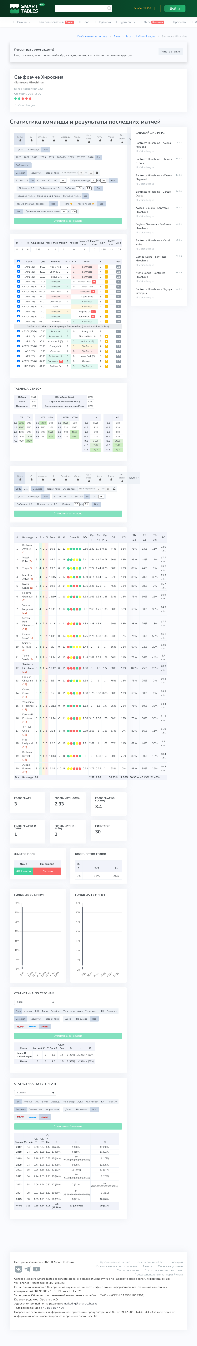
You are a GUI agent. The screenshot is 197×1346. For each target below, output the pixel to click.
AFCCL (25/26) (29, 286)
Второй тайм (52, 172)
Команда (27, 537)
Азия (117, 36)
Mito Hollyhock (27, 741)
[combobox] (83, 8)
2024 (51, 157)
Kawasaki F (55, 341)
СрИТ (98, 537)
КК (102, 1011)
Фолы (78, 138)
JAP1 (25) (30, 336)
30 (38, 180)
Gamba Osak (87, 281)
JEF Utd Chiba (26, 729)
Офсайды (65, 138)
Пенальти (112, 1011)
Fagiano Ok (87, 311)
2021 (26, 157)
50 (49, 180)
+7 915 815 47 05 (52, 1308)
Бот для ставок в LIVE (150, 1262)
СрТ (91, 537)
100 (55, 180)
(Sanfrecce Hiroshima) (29, 82)
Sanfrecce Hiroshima (28, 666)
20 (32, 180)
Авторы (148, 1266)
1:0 (118, 286)
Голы (20, 138)
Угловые (42, 138)
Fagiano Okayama (27, 678)
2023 (43, 157)
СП (124, 537)
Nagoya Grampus (27, 594)
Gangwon (87, 361)
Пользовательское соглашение (116, 1266)
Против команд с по (89, 181)
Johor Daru (87, 286)
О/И (85, 537)
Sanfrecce (87, 266)
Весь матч (21, 172)
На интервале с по (80, 173)
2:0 (118, 281)
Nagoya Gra (55, 276)
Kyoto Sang (87, 296)
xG (31, 138)
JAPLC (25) (29, 366)
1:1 (118, 311)
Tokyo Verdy (25, 657)
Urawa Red (87, 356)
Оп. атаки (122, 138)
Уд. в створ (89, 138)
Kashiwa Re (55, 366)
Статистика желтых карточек (164, 1270)
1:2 (118, 296)
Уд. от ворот (91, 1011)
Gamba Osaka (26, 636)
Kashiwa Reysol (27, 754)
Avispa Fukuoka (26, 766)
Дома (20, 149)
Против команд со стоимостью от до (51, 211)
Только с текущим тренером (31, 203)
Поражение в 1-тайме (48, 195)
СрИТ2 (104, 537)
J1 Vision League (24, 105)
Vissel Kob (55, 266)
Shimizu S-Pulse (26, 644)
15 (26, 180)
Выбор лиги (22, 165)
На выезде (33, 149)
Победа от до (78, 188)
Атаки (111, 138)
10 (21, 180)
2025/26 (81, 157)
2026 (90, 157)
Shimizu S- (55, 271)
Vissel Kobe (25, 559)
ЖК (54, 138)
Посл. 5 (74, 537)
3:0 (118, 356)
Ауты (100, 138)
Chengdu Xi (55, 346)
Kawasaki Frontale (27, 716)
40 (43, 180)
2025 (71, 157)
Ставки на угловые (170, 1266)
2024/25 (61, 157)
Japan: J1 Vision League (140, 36)
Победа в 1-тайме (25, 195)
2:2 (118, 306)
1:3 (118, 321)
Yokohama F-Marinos (28, 703)
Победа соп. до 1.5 (49, 188)
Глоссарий (176, 1262)
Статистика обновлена (68, 221)
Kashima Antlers (27, 547)
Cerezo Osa (55, 301)
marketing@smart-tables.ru (80, 1303)
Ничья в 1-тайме (72, 195)
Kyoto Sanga (25, 585)
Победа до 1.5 (26, 188)
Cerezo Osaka (26, 691)
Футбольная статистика (92, 36)
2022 (35, 157)
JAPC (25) (29, 351)
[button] (154, 8)
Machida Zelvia (27, 577)
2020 (18, 157)
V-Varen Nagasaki (27, 607)
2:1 (118, 266)
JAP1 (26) (30, 266)
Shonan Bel (87, 336)
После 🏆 (68, 203)
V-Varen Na (55, 321)
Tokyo (25, 568)
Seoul (55, 306)
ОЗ (113, 537)
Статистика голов (128, 1270)
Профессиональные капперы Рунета (158, 1274)
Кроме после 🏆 (86, 203)
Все (46, 149)
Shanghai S (87, 331)
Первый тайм (36, 172)
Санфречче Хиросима (38, 77)
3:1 (118, 271)
